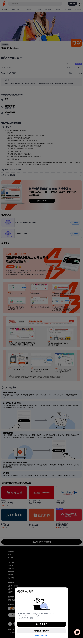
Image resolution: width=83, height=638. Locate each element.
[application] (77, 632)
